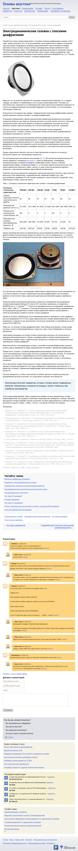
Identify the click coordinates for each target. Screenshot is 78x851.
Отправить (8, 710)
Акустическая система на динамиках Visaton (20, 757)
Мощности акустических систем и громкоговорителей (24, 815)
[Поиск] (39, 17)
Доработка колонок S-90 (13, 750)
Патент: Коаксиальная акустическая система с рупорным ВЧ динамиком (31, 506)
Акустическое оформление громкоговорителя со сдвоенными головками (31, 819)
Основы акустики (16, 3)
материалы (31, 160)
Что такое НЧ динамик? (13, 496)
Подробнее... (51, 777)
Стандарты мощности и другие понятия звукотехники (24, 767)
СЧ (44, 158)
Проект (69, 847)
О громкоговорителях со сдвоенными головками (22, 822)
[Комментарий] (35, 700)
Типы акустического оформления (16, 764)
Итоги (11, 737)
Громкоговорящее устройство (15, 812)
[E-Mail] (14, 685)
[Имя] (14, 681)
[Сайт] (14, 690)
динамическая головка (14, 516)
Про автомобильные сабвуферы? (18, 723)
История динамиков (11, 499)
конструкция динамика (14, 520)
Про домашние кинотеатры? (16, 730)
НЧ (41, 158)
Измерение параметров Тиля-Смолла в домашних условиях (26, 754)
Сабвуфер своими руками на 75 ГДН (17, 760)
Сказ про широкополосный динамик (17, 510)
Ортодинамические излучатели (16, 493)
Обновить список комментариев (15, 674)
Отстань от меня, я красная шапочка (19, 733)
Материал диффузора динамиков (17, 479)
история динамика (60, 516)
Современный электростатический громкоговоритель (24, 486)
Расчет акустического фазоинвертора (18, 747)
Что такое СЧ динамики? (13, 503)
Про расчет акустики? (14, 727)
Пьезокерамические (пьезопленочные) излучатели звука (25, 489)
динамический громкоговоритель (38, 516)
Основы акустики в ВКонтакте (56, 847)
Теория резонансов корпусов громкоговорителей (22, 826)
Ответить (46, 548)
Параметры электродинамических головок (20, 482)
